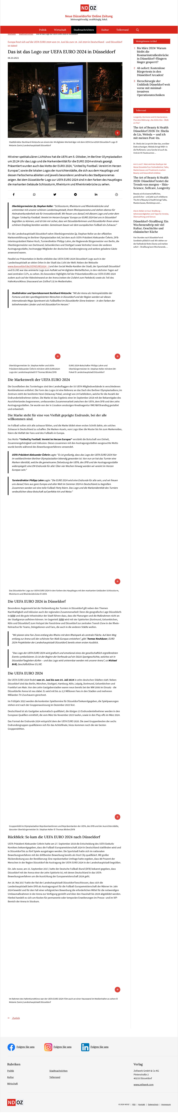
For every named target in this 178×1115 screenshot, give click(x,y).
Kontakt (141, 1107)
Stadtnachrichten (84, 29)
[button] (13, 197)
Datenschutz (153, 1107)
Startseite (12, 37)
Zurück (16, 1020)
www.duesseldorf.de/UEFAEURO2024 (27, 269)
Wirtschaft (60, 29)
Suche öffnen (137, 30)
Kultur (105, 29)
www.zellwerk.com (144, 1087)
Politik (42, 29)
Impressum (166, 1107)
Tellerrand (122, 29)
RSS (133, 1107)
